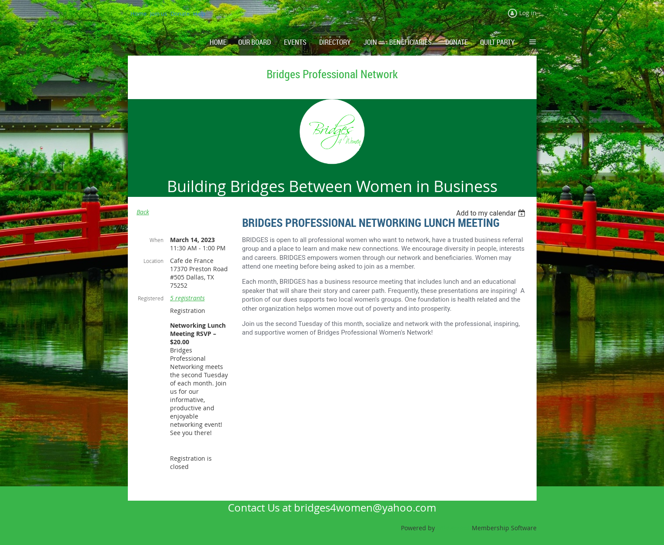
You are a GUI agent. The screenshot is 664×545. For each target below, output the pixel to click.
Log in (528, 13)
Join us (158, 13)
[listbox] (492, 213)
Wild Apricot (453, 528)
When (156, 239)
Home (138, 13)
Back (143, 212)
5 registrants (187, 298)
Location (153, 260)
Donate (180, 13)
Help (199, 13)
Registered (150, 298)
